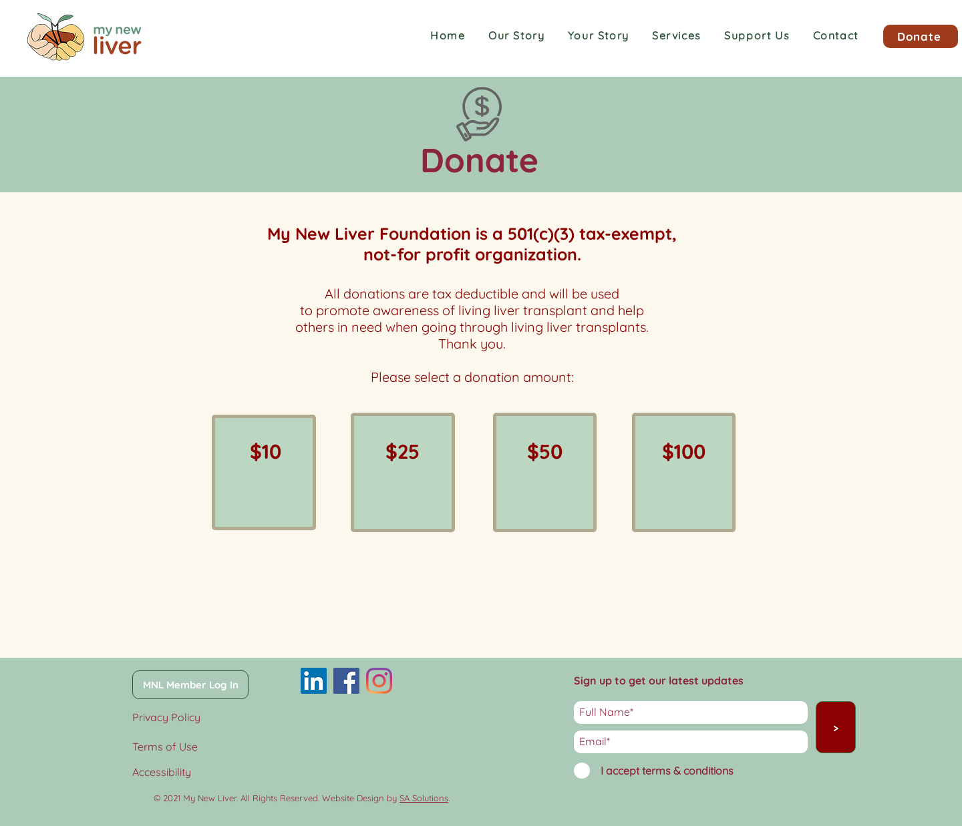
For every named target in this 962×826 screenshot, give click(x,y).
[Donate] (920, 36)
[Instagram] (379, 681)
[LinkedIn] (314, 681)
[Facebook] (346, 681)
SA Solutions (423, 798)
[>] (836, 727)
